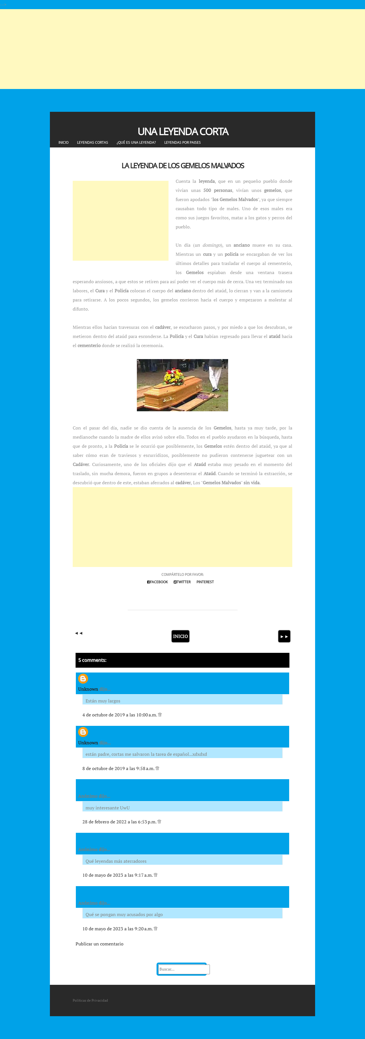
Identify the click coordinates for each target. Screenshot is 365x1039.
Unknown (88, 689)
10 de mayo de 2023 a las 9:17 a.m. (118, 875)
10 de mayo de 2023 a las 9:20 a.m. (118, 928)
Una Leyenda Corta (182, 131)
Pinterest (205, 582)
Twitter (182, 582)
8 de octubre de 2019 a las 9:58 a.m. (118, 768)
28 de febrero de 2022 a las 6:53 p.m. (119, 822)
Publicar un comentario (99, 944)
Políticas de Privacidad (90, 1000)
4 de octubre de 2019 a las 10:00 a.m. (120, 715)
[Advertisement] (171, 49)
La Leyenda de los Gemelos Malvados (182, 165)
